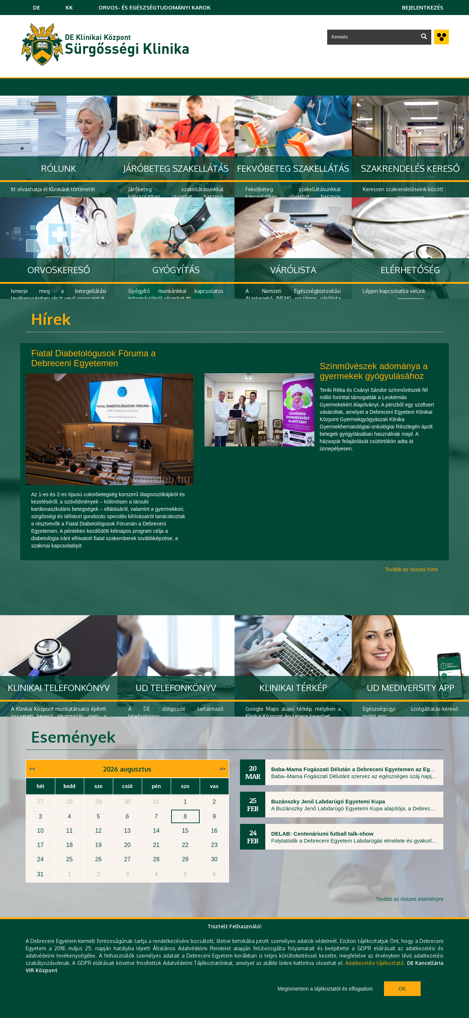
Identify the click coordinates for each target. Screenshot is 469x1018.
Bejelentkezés (422, 7)
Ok (402, 989)
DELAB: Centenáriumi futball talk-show (322, 834)
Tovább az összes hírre (411, 569)
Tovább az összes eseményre (409, 899)
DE (36, 7)
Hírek (51, 318)
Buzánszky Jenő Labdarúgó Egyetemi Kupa (328, 801)
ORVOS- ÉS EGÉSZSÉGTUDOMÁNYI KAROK (155, 7)
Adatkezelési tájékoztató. (375, 963)
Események (73, 736)
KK (69, 7)
